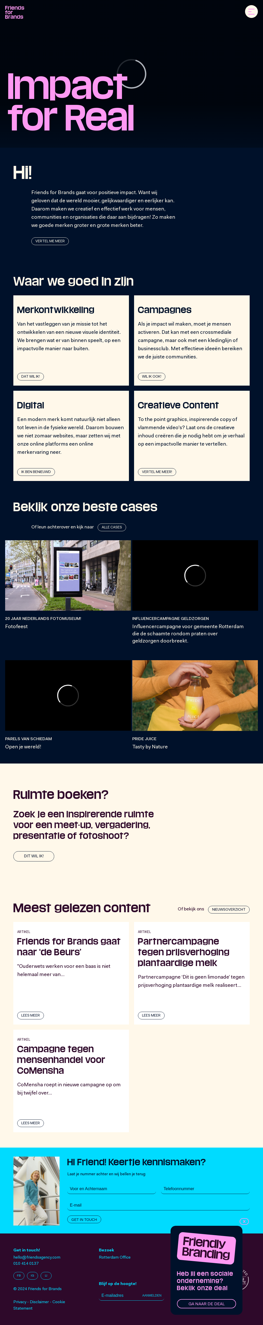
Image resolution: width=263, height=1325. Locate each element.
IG (32, 1275)
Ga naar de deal (207, 1304)
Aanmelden (152, 1295)
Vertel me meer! (157, 472)
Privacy (19, 1302)
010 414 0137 (26, 1264)
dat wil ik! (30, 377)
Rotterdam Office (114, 1258)
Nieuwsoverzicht (229, 910)
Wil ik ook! (151, 377)
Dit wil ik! (34, 856)
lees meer (30, 1016)
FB (19, 1275)
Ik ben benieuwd (36, 472)
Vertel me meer (50, 241)
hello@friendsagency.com (36, 1258)
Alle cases (112, 527)
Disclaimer (39, 1302)
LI (46, 1275)
